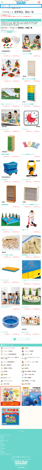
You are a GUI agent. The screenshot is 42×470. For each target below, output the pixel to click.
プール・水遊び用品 (33, 23)
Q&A (2, 450)
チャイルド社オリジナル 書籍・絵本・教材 (12, 358)
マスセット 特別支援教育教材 (12, 354)
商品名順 (5, 31)
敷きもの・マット (12, 377)
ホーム (3, 8)
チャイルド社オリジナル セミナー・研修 (33, 358)
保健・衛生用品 (31, 22)
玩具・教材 (33, 365)
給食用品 (36, 22)
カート (2, 442)
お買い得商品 (33, 383)
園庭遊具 (21, 23)
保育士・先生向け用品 (33, 374)
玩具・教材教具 (3, 23)
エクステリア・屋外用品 (24, 22)
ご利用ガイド (3, 448)
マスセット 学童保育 (33, 351)
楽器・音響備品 (33, 377)
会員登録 (3, 444)
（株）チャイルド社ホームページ (6, 454)
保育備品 (18, 22)
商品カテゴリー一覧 (7, 345)
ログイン (2, 446)
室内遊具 (18, 23)
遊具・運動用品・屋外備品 (33, 371)
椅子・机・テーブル (9, 22)
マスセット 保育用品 (12, 351)
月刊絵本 (33, 348)
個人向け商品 (12, 383)
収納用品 (14, 22)
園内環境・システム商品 (33, 380)
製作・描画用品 (9, 23)
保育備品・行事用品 (12, 368)
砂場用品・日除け (27, 23)
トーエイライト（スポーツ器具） (33, 361)
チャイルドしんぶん (12, 380)
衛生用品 (12, 371)
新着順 (2, 31)
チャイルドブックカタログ (12, 348)
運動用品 (14, 23)
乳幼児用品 (3, 22)
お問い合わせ (3, 452)
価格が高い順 (15, 31)
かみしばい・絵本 (33, 354)
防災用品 (12, 374)
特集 (2, 438)
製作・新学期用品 (12, 365)
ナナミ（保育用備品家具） (12, 361)
